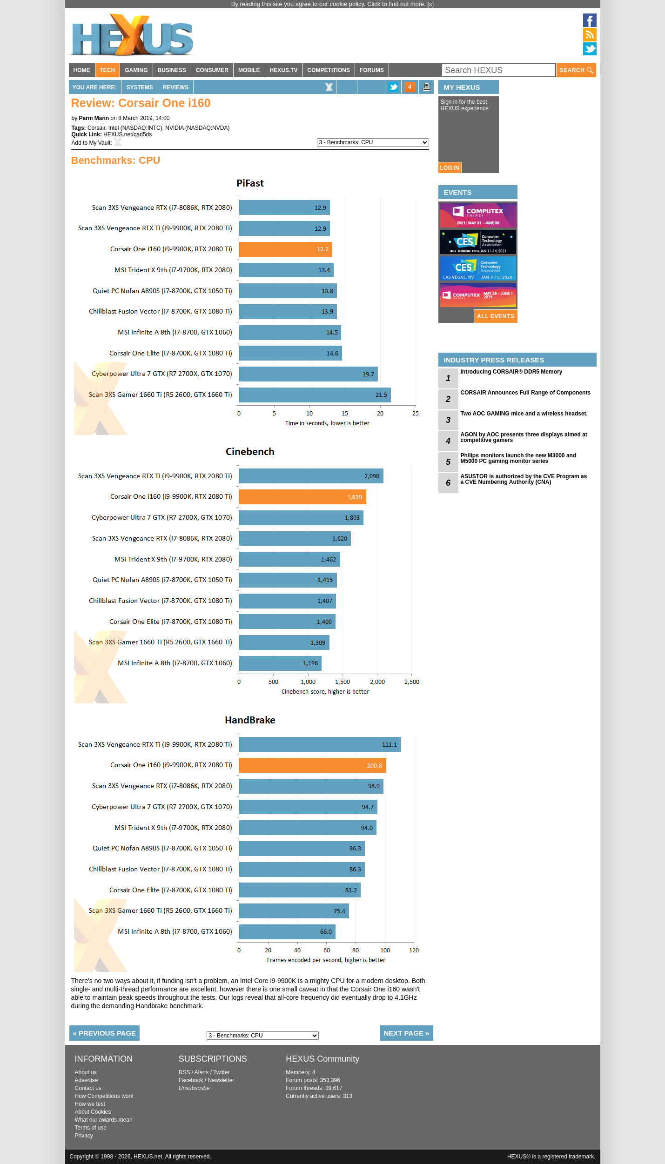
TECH (107, 70)
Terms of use (91, 1127)
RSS (184, 1072)
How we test (90, 1104)
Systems (139, 87)
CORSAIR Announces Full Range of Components (526, 392)
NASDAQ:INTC (141, 128)
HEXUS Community (322, 1059)
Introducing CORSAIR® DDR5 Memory (512, 372)
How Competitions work (104, 1096)
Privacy (84, 1135)
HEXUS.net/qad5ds (127, 134)
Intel (113, 128)
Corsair (96, 128)
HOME (82, 70)
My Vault (100, 143)
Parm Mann (94, 118)
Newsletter (221, 1080)
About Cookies (93, 1112)
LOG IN (449, 168)
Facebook (191, 1080)
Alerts (202, 1072)
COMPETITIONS (329, 70)
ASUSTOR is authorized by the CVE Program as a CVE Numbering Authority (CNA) (524, 479)
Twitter (221, 1072)
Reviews (175, 87)
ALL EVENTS (495, 316)
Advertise (86, 1080)
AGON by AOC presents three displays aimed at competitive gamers (524, 437)
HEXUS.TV (284, 70)
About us (86, 1072)
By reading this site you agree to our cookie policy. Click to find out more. (329, 3)
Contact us (88, 1088)
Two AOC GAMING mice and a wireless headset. (524, 413)
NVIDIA (174, 128)
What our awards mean (104, 1120)
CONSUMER (212, 70)
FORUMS (372, 70)
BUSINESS (172, 70)
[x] (431, 3)
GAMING (136, 70)
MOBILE (249, 70)
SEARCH (576, 70)
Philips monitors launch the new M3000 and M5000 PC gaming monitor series (519, 458)
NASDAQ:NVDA (207, 128)
